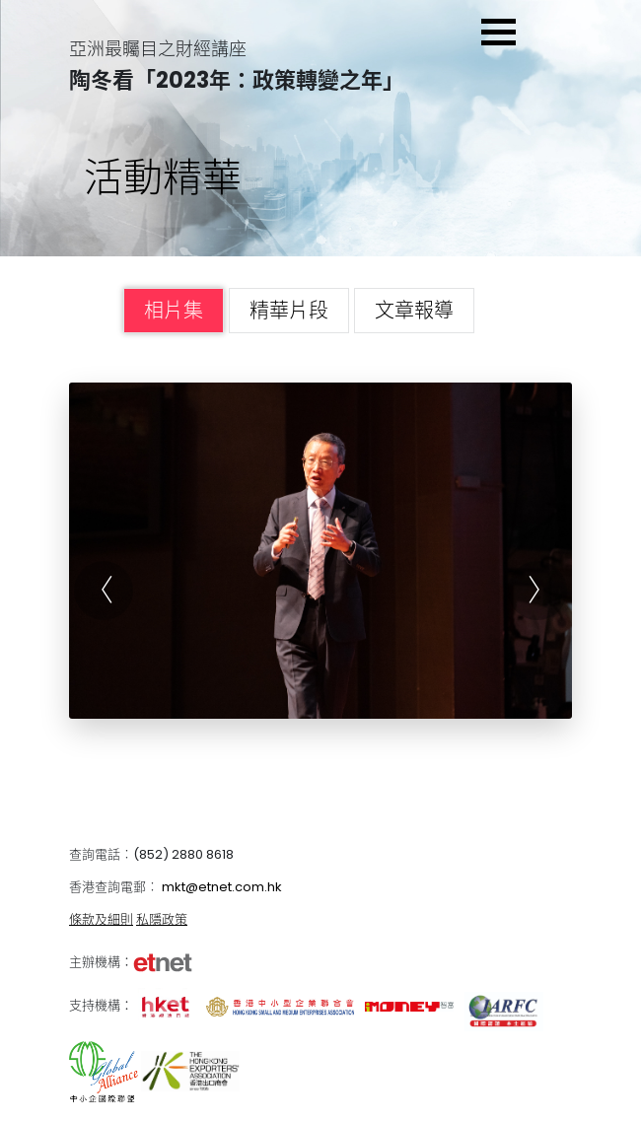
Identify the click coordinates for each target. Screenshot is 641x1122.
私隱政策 (161, 919)
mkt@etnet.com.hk (222, 886)
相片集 (173, 310)
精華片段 (288, 310)
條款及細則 (101, 919)
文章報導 (414, 310)
